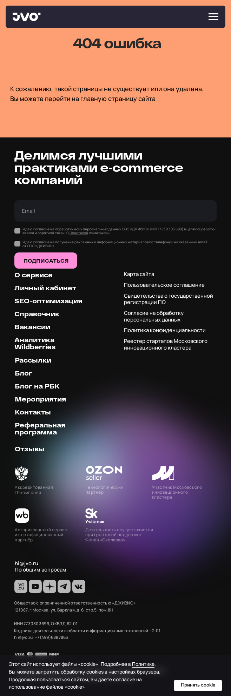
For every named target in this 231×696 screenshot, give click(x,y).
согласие (41, 229)
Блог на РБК (37, 386)
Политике (143, 664)
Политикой (79, 232)
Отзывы (30, 449)
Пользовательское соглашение (164, 285)
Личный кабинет (45, 288)
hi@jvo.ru (26, 563)
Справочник (36, 314)
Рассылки (33, 360)
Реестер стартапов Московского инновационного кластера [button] (165, 344)
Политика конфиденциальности (165, 330)
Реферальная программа (40, 428)
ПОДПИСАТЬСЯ (46, 261)
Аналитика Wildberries (34, 343)
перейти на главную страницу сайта (100, 98)
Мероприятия (40, 399)
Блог (23, 373)
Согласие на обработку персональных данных (154, 316)
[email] (115, 211)
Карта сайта (139, 274)
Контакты (33, 412)
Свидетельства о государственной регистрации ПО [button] (168, 299)
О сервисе (33, 275)
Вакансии (32, 327)
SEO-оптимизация (48, 301)
